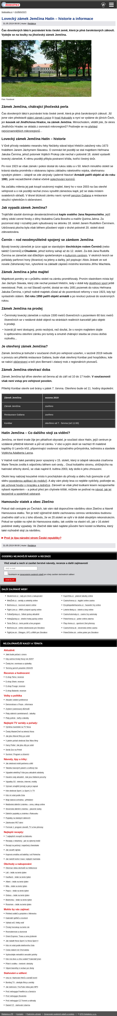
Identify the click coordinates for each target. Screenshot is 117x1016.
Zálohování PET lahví (14, 823)
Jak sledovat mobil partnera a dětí (19, 763)
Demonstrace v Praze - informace (19, 704)
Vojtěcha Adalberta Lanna (17, 452)
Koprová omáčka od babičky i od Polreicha (23, 854)
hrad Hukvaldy (63, 117)
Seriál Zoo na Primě (14, 750)
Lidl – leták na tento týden (16, 873)
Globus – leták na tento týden (17, 895)
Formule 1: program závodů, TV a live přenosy (24, 827)
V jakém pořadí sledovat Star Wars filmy (22, 741)
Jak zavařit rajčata (13, 850)
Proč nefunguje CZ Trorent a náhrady (21, 1001)
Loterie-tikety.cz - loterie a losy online (78, 610)
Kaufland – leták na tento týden (18, 877)
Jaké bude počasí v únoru (16, 654)
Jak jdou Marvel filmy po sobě (18, 736)
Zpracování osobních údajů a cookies (59, 1014)
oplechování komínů (62, 179)
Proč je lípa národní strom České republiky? (32, 537)
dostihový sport (98, 283)
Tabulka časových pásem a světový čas (22, 768)
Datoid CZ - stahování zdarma (18, 1005)
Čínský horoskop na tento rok (17, 927)
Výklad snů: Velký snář (15, 923)
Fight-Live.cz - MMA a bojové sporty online (24, 610)
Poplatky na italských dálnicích (18, 818)
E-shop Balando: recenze (16, 691)
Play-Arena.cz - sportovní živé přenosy (79, 623)
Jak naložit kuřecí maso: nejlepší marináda (23, 859)
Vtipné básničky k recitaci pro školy (20, 968)
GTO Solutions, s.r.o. (88, 1014)
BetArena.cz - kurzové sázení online (21, 605)
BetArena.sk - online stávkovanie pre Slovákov (26, 628)
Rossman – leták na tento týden (18, 904)
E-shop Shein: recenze (15, 682)
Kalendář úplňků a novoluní (17, 918)
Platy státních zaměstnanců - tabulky (20, 713)
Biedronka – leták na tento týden (19, 900)
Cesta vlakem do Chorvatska (17, 950)
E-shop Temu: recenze (15, 677)
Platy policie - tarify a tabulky (17, 718)
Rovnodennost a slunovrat (16, 932)
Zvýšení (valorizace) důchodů (18, 709)
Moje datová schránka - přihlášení (19, 800)
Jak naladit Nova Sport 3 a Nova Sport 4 (22, 941)
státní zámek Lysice (39, 117)
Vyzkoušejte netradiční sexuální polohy (21, 954)
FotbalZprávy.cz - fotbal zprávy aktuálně (23, 614)
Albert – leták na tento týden (17, 882)
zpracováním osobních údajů (31, 574)
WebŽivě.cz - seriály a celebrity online (22, 601)
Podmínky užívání (34, 1014)
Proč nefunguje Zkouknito (16, 996)
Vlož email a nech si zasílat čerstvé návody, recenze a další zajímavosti (46, 563)
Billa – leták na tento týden (16, 886)
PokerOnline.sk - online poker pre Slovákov (80, 632)
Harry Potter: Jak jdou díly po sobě (20, 745)
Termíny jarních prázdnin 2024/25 (19, 668)
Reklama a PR (7, 1014)
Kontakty (19, 1014)
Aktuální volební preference (17, 700)
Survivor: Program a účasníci (17, 754)
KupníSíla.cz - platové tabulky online (78, 596)
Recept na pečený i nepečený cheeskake (22, 845)
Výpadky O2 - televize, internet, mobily (21, 782)
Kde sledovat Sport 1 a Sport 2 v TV (20, 791)
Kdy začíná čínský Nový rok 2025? (20, 659)
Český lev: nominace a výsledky (19, 664)
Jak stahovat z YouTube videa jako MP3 (22, 987)
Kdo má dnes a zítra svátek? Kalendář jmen (23, 959)
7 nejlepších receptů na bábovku (19, 836)
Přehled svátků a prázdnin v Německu (21, 913)
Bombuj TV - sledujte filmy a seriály (20, 982)
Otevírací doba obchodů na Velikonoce (21, 868)
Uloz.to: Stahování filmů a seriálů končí (21, 978)
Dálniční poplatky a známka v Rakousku (22, 813)
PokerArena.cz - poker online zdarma (78, 619)
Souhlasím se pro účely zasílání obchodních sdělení (41, 574)
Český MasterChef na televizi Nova (20, 732)
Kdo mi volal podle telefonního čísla (20, 945)
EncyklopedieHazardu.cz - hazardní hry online (82, 605)
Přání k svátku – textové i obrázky (19, 964)
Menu (111, 5)
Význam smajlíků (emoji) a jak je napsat (22, 786)
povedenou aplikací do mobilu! (27, 480)
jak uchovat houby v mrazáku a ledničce (26, 485)
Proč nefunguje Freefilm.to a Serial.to (21, 992)
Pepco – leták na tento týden (17, 891)
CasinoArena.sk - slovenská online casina (80, 628)
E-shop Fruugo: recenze (15, 686)
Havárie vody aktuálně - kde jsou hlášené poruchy (26, 777)
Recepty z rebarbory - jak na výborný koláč (23, 841)
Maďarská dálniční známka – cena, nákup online (25, 804)
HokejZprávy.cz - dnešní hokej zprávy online (25, 619)
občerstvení (20, 361)
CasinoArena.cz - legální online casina (78, 601)
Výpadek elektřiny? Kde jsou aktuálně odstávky (25, 772)
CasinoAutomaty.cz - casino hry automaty (80, 614)
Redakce (32, 23)
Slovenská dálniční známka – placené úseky (23, 809)
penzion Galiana (81, 195)
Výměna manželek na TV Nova (18, 727)
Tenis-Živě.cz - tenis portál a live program (23, 623)
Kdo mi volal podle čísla (15, 795)
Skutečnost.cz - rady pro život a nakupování (25, 596)
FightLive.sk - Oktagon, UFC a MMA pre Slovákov (27, 632)
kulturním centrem (76, 255)
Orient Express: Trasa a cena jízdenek (21, 936)
